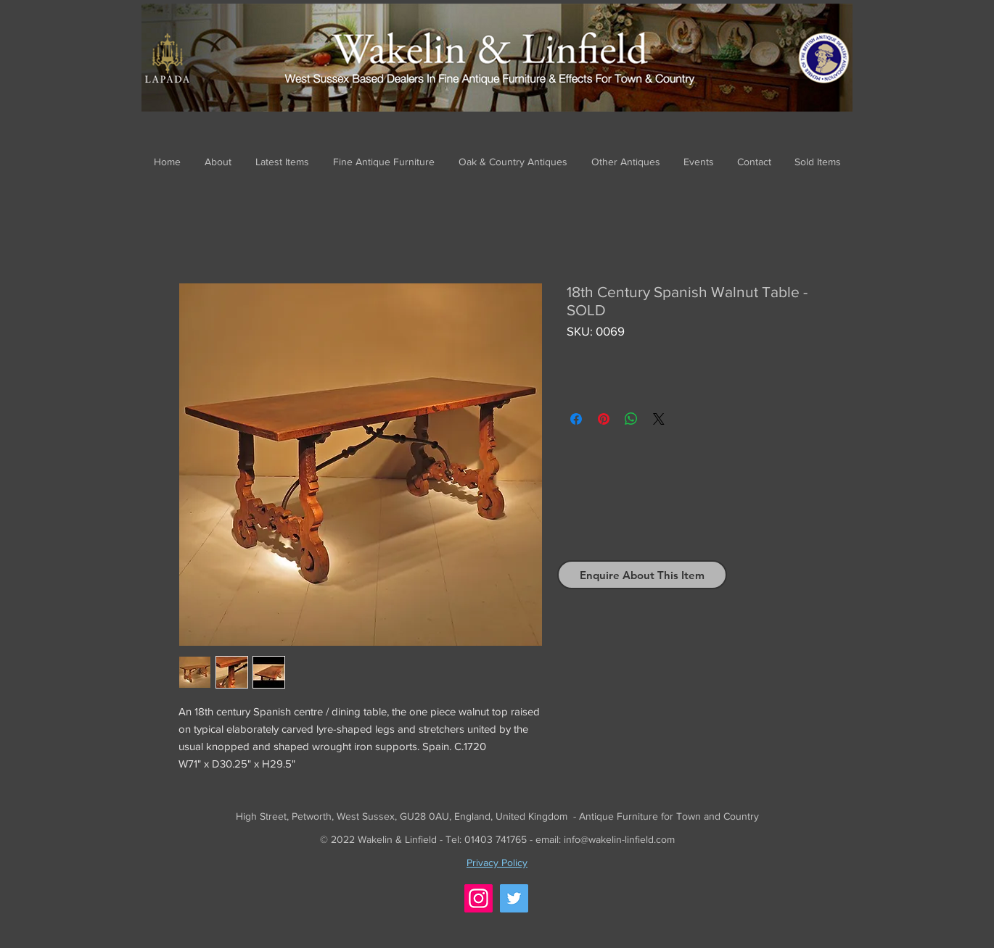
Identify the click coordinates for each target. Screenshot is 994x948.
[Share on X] (659, 419)
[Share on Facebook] (576, 419)
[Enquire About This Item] (642, 574)
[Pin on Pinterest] (603, 419)
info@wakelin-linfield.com (619, 839)
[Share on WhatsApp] (631, 419)
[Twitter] (514, 898)
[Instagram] (478, 898)
